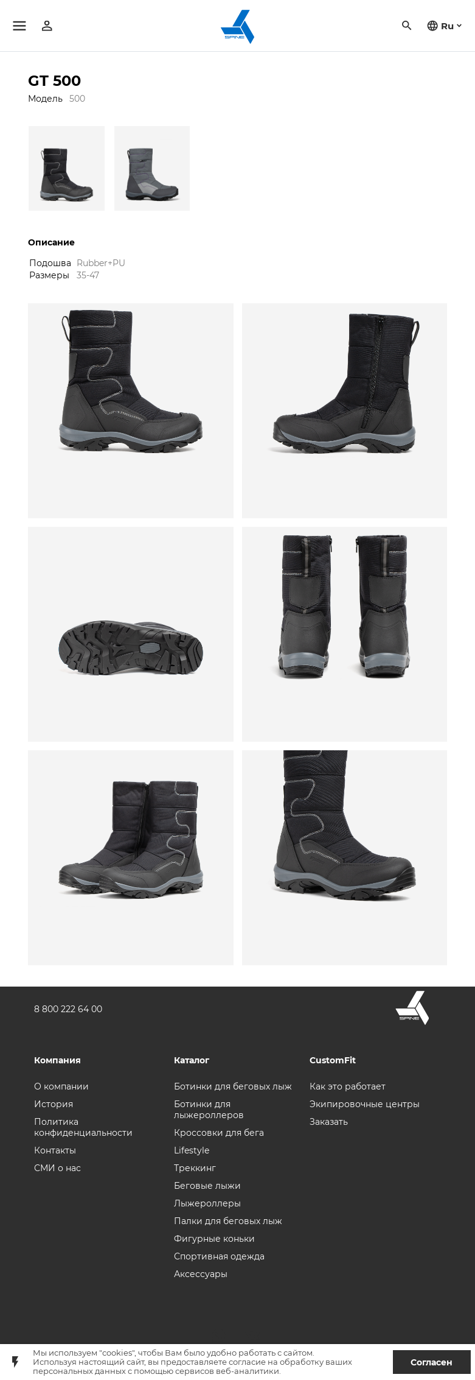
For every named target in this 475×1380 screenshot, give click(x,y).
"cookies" (116, 1352)
